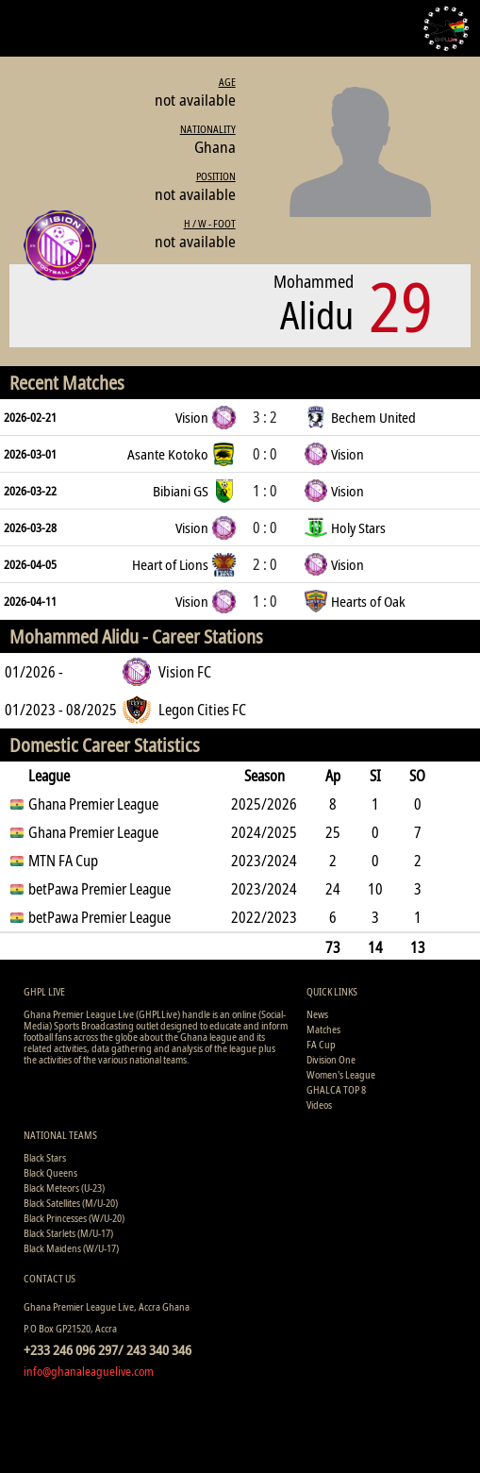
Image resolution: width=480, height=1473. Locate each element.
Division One (331, 1059)
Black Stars (45, 1157)
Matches (323, 1029)
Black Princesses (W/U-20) (74, 1218)
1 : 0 (265, 490)
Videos (319, 1104)
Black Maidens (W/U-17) (71, 1248)
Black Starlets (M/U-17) (68, 1233)
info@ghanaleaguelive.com (89, 1371)
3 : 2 (265, 417)
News (317, 1014)
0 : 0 (265, 454)
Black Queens (50, 1172)
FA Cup (321, 1044)
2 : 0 (265, 564)
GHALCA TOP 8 (336, 1089)
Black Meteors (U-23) (64, 1187)
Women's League (340, 1074)
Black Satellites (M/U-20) (71, 1203)
